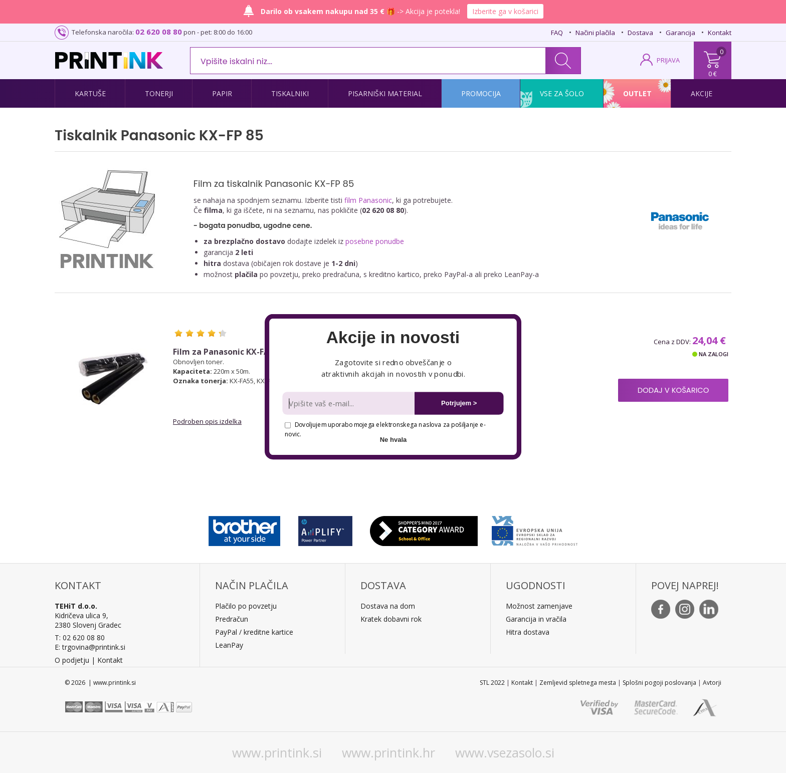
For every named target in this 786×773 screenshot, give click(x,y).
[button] (392, 337)
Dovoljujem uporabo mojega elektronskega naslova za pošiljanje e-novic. (385, 429)
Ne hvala (393, 439)
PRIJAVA (668, 60)
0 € (712, 73)
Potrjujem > (459, 403)
